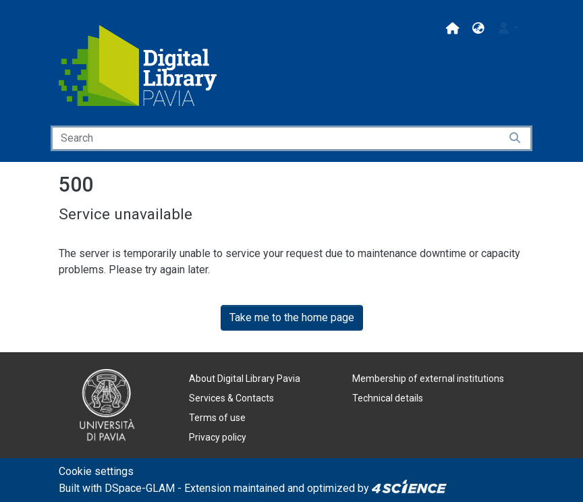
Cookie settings (96, 471)
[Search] (276, 138)
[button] (478, 28)
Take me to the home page (291, 317)
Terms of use (217, 417)
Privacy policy (217, 437)
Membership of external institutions (428, 378)
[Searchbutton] (516, 138)
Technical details (387, 398)
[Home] (138, 65)
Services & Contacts (231, 398)
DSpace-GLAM (140, 488)
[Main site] (453, 28)
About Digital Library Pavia (244, 378)
